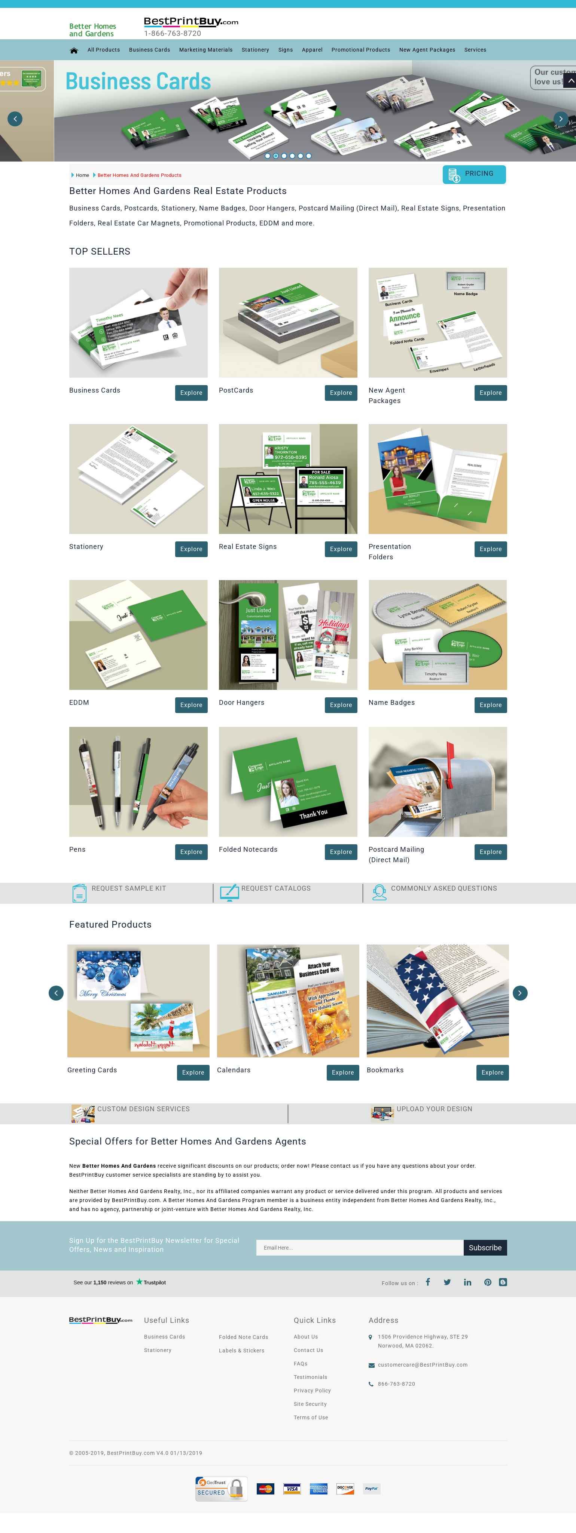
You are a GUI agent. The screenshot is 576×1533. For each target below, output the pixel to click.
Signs (285, 50)
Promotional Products (361, 50)
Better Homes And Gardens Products (137, 175)
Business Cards (149, 50)
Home (80, 175)
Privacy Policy (312, 1391)
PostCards (236, 390)
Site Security (310, 1404)
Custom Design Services (143, 1109)
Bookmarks (385, 1070)
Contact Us (308, 1350)
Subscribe (485, 1247)
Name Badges (392, 702)
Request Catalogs (276, 888)
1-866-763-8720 (172, 33)
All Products (104, 50)
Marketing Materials (206, 50)
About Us (306, 1337)
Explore (191, 393)
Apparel (312, 50)
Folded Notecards (248, 849)
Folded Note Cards (243, 1337)
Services (475, 50)
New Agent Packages (427, 50)
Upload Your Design (435, 1109)
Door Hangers (242, 702)
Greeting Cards (92, 1070)
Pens (77, 849)
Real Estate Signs (248, 546)
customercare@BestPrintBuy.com (423, 1365)
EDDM (79, 702)
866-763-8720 (396, 1384)
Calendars (234, 1070)
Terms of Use (311, 1417)
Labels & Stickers (242, 1351)
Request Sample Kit (129, 888)
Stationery (255, 50)
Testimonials (310, 1377)
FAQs (301, 1364)
